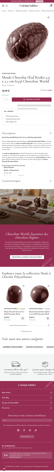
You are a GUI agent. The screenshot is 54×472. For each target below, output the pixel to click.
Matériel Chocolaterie (21, 11)
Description (27, 133)
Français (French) (27, 437)
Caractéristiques (27, 181)
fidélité (50, 90)
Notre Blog (27, 398)
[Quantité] (5, 100)
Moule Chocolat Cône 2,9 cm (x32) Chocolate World (14, 312)
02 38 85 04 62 (10, 446)
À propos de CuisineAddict (27, 403)
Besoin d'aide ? (27, 392)
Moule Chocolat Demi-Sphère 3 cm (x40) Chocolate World (39, 312)
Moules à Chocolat (35, 11)
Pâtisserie (10, 11)
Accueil (4, 11)
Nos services (27, 408)
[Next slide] (48, 325)
